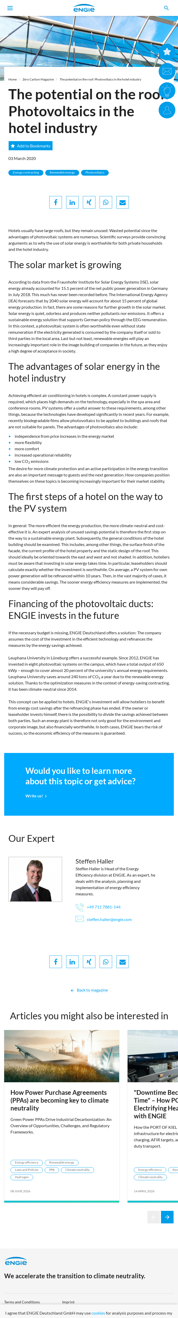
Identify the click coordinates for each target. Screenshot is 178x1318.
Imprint (68, 1302)
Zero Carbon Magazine (38, 79)
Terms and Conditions (22, 1302)
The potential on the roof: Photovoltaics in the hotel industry (100, 79)
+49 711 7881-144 (98, 906)
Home (12, 79)
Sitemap (68, 1310)
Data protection (17, 1310)
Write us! (34, 795)
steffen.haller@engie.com (104, 919)
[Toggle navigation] (10, 8)
